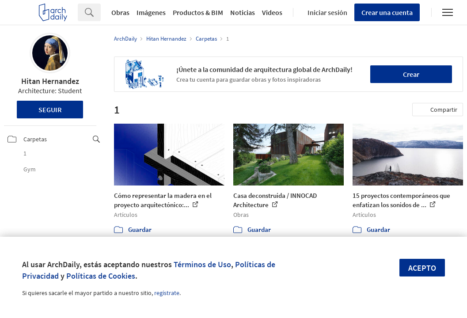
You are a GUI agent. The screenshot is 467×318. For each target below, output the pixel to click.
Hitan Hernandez (50, 81)
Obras (120, 12)
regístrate (166, 293)
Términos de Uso (202, 264)
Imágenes (151, 12)
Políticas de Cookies (100, 276)
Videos (272, 12)
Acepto (422, 268)
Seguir (50, 109)
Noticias (242, 12)
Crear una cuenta (387, 12)
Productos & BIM (198, 12)
